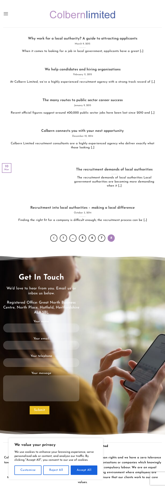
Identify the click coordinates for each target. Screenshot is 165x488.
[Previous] (54, 238)
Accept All (84, 470)
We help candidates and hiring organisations (83, 69)
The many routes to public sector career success (83, 100)
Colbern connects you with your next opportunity (82, 131)
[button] (5, 13)
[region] (56, 458)
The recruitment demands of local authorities (114, 169)
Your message (41, 388)
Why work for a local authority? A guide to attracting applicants (82, 38)
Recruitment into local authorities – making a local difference (82, 208)
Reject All (56, 470)
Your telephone (41, 362)
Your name (41, 328)
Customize (28, 470)
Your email (41, 345)
